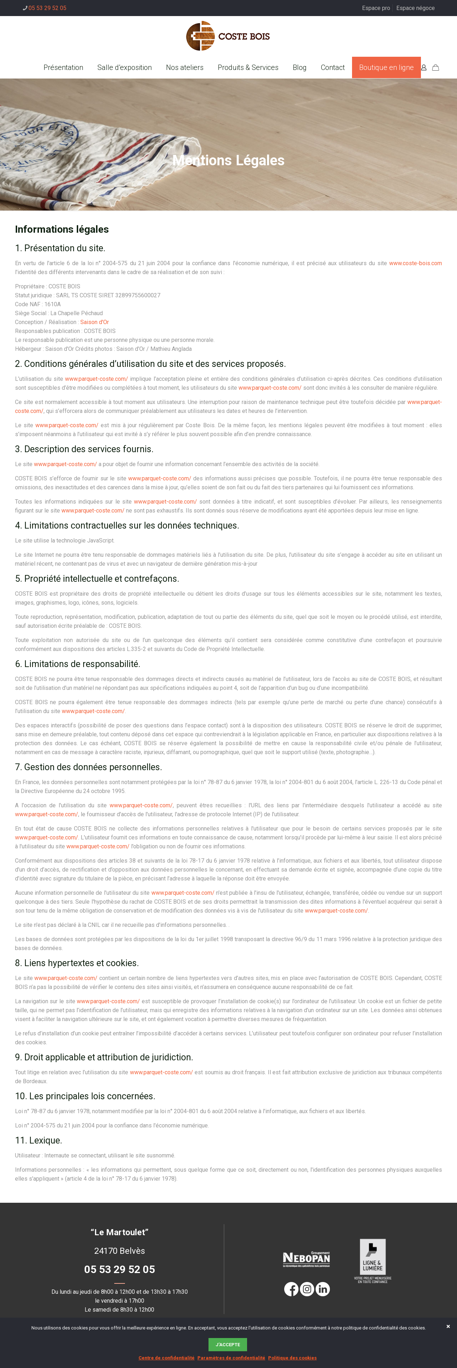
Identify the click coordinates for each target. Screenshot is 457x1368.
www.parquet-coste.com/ (96, 378)
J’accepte (228, 1344)
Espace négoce (415, 8)
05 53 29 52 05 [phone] (47, 8)
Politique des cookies (292, 1358)
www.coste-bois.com (415, 263)
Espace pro (376, 8)
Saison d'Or (94, 322)
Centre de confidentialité (167, 1358)
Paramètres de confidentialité (231, 1358)
